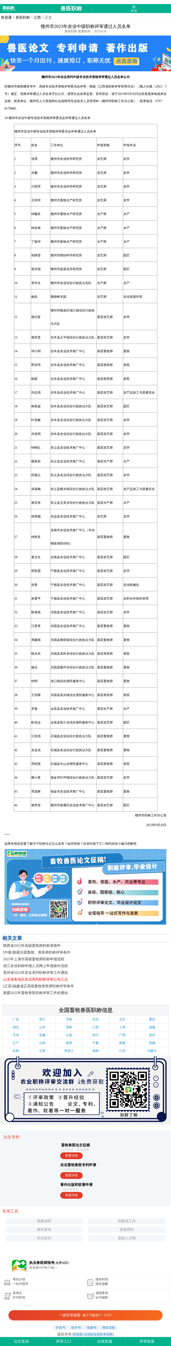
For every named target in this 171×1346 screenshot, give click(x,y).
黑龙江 (69, 1051)
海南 (95, 1051)
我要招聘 (44, 1221)
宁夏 (95, 1043)
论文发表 (21, 1341)
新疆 (122, 1043)
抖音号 (61, 1327)
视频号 (92, 1327)
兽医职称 (71, 8)
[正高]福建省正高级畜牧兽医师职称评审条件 (38, 986)
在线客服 (104, 1341)
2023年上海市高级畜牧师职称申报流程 (33, 959)
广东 (16, 1019)
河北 (95, 1019)
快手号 (76, 1327)
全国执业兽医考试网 (98, 1334)
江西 (37, 17)
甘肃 (42, 1051)
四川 (95, 1035)
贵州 (152, 1035)
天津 (16, 1035)
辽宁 (16, 1043)
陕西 (69, 1043)
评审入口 (63, 1341)
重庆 (152, 1019)
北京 (122, 1019)
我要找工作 (127, 1221)
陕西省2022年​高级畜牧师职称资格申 (32, 945)
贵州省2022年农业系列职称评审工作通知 (35, 972)
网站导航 (109, 1327)
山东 (42, 1027)
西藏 (152, 1043)
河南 (69, 1019)
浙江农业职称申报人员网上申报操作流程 (35, 966)
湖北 (16, 1027)
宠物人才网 (127, 1238)
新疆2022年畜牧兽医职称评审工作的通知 (35, 993)
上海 (122, 1027)
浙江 (42, 1019)
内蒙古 (152, 1051)
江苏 (122, 1051)
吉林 (16, 1051)
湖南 (69, 1027)
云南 (69, 1035)
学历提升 (44, 1238)
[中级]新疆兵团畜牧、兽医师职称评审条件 (36, 952)
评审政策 (147, 1341)
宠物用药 (127, 1230)
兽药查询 (44, 1230)
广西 (122, 1035)
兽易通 (6, 17)
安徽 (42, 1035)
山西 (42, 1043)
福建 (152, 1027)
